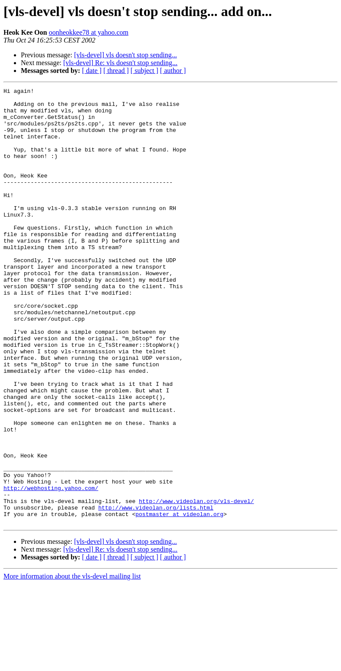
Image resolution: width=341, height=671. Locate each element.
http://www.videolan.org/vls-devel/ (196, 584)
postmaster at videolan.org (179, 600)
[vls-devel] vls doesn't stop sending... (125, 55)
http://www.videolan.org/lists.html (155, 592)
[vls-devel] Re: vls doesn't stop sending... (120, 62)
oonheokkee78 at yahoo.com (88, 32)
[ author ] (173, 70)
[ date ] (92, 70)
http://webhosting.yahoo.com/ (50, 568)
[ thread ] (116, 70)
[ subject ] (144, 70)
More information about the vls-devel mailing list (72, 663)
